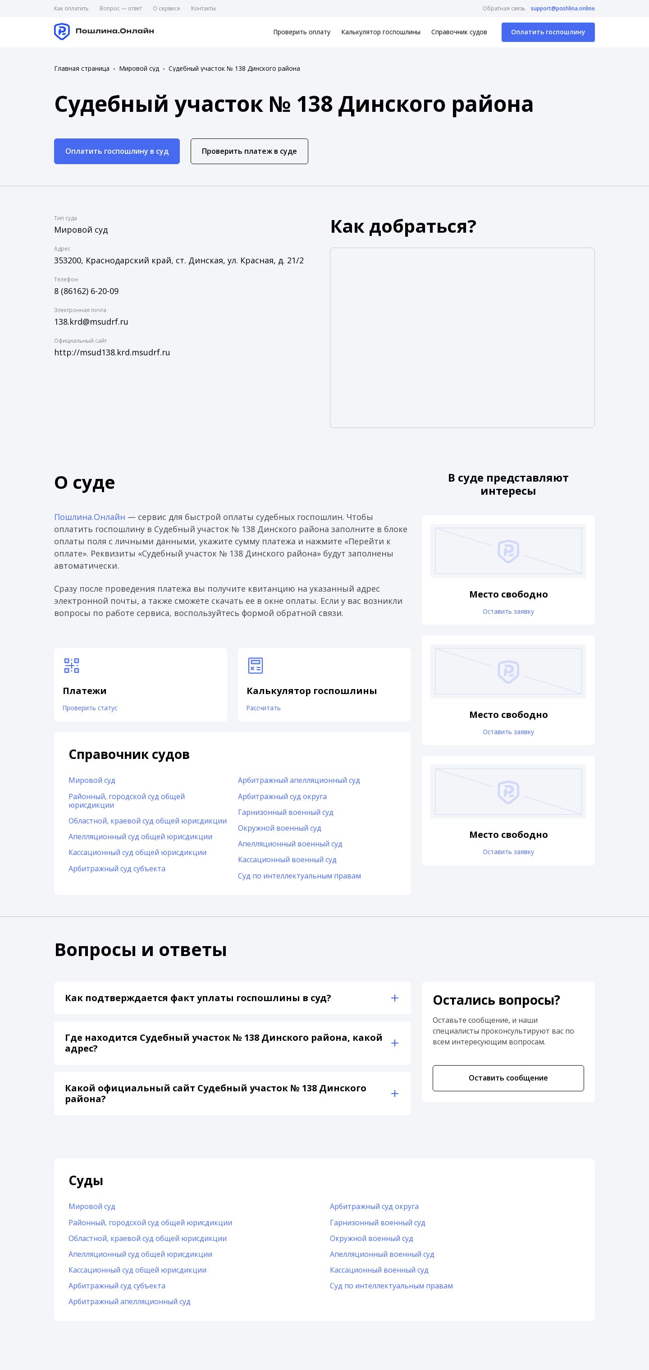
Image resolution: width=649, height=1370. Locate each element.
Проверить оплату (301, 32)
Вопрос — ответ (121, 8)
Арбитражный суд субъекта (117, 874)
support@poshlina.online (563, 8)
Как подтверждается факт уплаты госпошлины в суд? (198, 1004)
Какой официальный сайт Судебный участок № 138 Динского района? (215, 1099)
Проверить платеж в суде (249, 151)
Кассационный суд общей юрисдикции (137, 859)
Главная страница (82, 68)
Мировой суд (139, 68)
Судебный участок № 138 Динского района (234, 68)
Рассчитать (269, 711)
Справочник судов (459, 32)
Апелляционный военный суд (290, 850)
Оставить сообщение (508, 1084)
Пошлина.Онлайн (89, 516)
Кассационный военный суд (287, 866)
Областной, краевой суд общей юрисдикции (148, 827)
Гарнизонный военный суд (286, 818)
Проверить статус (97, 711)
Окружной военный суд (279, 834)
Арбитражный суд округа (282, 802)
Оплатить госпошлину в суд (117, 151)
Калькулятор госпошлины (380, 32)
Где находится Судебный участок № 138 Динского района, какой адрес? (224, 1048)
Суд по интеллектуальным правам (299, 882)
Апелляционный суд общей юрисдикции (140, 842)
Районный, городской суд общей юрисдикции (127, 806)
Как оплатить (71, 8)
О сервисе (166, 8)
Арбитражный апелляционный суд (299, 786)
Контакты (203, 8)
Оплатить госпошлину (548, 32)
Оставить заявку (508, 615)
